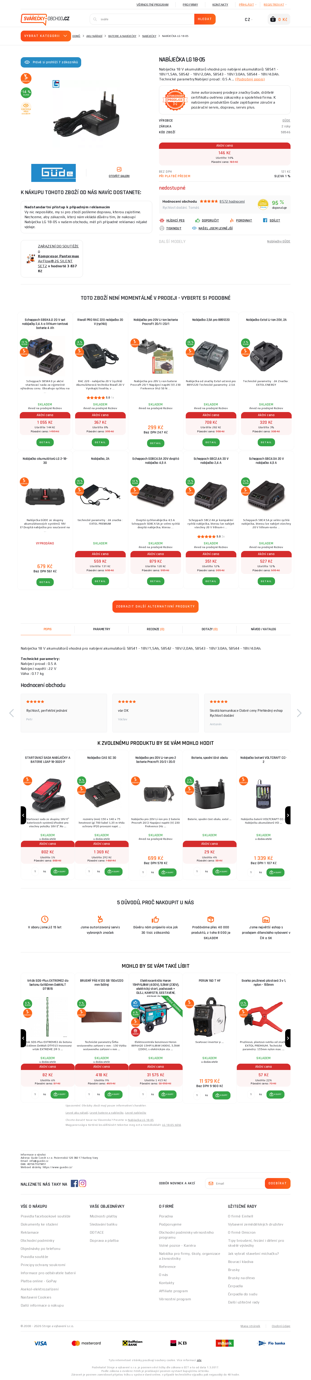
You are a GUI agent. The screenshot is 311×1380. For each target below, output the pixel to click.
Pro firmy (190, 4)
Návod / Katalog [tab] (263, 629)
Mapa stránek (250, 1326)
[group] (48, 815)
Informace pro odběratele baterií (48, 1273)
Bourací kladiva (240, 1262)
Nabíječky (149, 36)
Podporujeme (170, 1224)
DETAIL (45, 442)
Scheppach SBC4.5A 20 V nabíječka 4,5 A (266, 460)
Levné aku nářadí (77, 1112)
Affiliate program (173, 1291)
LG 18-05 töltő (171, 1124)
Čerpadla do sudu (242, 1294)
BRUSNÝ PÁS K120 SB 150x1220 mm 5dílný (101, 982)
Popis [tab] (48, 629)
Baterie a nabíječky (122, 36)
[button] (11, 713)
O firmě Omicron (242, 1232)
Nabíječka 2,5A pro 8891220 (211, 319)
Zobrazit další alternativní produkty (155, 606)
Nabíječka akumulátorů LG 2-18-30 (45, 460)
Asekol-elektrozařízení (40, 1289)
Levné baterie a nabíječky (107, 1112)
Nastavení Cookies (36, 1297)
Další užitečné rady (243, 1302)
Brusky (234, 1270)
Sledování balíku (103, 1224)
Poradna (166, 1216)
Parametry (101, 629)
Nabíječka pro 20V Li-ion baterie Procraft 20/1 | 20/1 (156, 321)
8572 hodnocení (232, 201)
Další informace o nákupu (42, 1305)
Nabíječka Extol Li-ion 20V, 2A (266, 319)
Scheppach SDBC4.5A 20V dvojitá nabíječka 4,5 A (155, 460)
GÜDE (286, 120)
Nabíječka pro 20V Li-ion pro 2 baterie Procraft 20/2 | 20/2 (155, 759)
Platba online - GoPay (39, 1281)
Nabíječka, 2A (100, 458)
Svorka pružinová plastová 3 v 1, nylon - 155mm (264, 982)
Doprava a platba (104, 1240)
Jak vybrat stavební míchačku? (253, 1253)
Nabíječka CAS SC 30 (101, 757)
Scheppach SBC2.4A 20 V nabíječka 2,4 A (211, 460)
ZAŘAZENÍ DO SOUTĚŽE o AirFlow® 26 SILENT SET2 (58, 256)
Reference (167, 1266)
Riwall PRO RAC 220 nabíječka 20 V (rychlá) (100, 321)
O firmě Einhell (240, 1216)
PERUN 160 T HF (209, 980)
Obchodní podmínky (37, 1240)
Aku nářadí (94, 36)
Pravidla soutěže (34, 1257)
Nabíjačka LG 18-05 (141, 1120)
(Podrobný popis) (250, 79)
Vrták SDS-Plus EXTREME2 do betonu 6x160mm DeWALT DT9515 (47, 984)
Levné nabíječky (135, 1112)
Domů (76, 36)
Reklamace (30, 1232)
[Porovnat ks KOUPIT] (35, 871)
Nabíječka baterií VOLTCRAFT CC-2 (263, 759)
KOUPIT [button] (61, 871)
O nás (163, 1275)
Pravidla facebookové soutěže (46, 1216)
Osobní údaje (281, 1326)
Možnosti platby (103, 1216)
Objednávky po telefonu (40, 1248)
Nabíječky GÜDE (278, 241)
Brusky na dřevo (241, 1278)
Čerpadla (235, 1286)
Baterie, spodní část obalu (209, 757)
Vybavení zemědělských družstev (255, 1224)
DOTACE (97, 1232)
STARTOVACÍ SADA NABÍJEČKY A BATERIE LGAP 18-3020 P (47, 759)
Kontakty (220, 4)
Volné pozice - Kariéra (177, 1245)
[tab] (156, 629)
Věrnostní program (152, 4)
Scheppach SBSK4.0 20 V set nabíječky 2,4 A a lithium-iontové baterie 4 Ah (45, 323)
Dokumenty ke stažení (39, 1224)
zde (199, 1360)
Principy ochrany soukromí (43, 1265)
